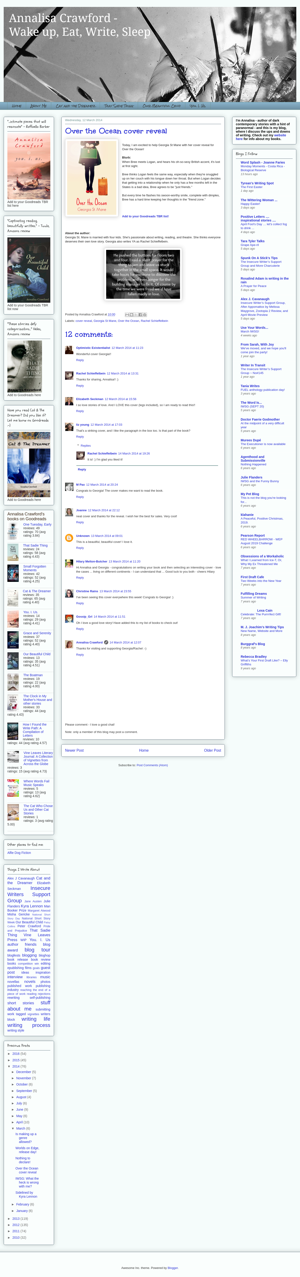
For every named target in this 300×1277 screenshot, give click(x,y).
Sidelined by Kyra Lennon (26, 1194)
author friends (21, 944)
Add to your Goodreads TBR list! (145, 216)
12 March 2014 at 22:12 (104, 510)
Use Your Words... (254, 327)
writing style (15, 1030)
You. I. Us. (198, 105)
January (22, 1211)
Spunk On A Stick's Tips (259, 258)
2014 (16, 1066)
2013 (16, 1218)
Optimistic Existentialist (93, 348)
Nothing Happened (253, 464)
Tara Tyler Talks (253, 241)
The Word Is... (251, 402)
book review (40, 959)
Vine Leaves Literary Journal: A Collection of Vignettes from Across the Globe (38, 758)
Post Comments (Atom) (152, 765)
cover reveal (84, 321)
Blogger (173, 1268)
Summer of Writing (253, 597)
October (22, 1084)
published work (19, 986)
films (28, 968)
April (20, 1122)
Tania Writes (250, 386)
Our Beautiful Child (162, 105)
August (21, 1097)
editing (45, 963)
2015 (16, 1060)
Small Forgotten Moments (34, 568)
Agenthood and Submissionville (253, 458)
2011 (16, 1231)
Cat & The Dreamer (37, 591)
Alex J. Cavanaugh (255, 299)
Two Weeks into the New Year (261, 581)
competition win (28, 963)
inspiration (43, 972)
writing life (36, 1019)
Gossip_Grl (84, 616)
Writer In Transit (253, 365)
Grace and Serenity (37, 633)
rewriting (13, 997)
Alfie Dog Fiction (19, 853)
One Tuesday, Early (37, 524)
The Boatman (33, 675)
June (20, 1109)
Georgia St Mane (105, 321)
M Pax (80, 484)
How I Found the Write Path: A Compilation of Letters (35, 730)
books (11, 963)
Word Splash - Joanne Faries (263, 162)
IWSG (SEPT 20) (252, 406)
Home (16, 105)
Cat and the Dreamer (75, 105)
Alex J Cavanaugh (21, 878)
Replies (86, 445)
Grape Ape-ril (250, 245)
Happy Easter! (250, 204)
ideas (25, 972)
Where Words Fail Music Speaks (36, 783)
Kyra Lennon (32, 906)
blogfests (13, 955)
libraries (32, 977)
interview (15, 977)
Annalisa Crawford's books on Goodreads (26, 516)
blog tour (37, 950)
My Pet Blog (250, 494)
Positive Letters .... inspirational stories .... (258, 218)
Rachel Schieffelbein (154, 321)
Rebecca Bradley (254, 656)
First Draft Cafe (252, 577)
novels (30, 981)
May (19, 1116)
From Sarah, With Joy (257, 344)
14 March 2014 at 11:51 (109, 616)
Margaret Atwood (39, 910)
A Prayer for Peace (254, 286)
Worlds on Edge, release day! (27, 1150)
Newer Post (74, 750)
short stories (20, 1003)
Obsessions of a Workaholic (262, 556)
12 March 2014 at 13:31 (122, 373)
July (19, 1103)
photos (45, 982)
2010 (16, 1237)
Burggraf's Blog (253, 644)
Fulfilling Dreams (254, 593)
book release (17, 959)
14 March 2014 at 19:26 (134, 453)
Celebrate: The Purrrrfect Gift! (261, 614)
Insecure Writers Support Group (28, 894)
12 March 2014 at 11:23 (127, 348)
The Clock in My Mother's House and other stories (37, 699)
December (24, 1072)
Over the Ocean (128, 321)
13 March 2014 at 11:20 (124, 561)
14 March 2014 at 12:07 (125, 642)
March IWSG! (250, 331)
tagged (21, 1014)
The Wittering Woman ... (259, 200)
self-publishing (40, 997)
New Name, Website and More (261, 631)
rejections (44, 994)
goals (36, 968)
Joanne (81, 510)
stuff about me (28, 1006)
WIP (24, 940)
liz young (82, 424)
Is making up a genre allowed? (25, 1138)
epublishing (15, 968)
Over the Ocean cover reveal (26, 1170)
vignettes (33, 1014)
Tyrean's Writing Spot (257, 183)
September (24, 1091)
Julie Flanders (251, 477)
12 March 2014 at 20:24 (102, 484)
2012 (16, 1225)
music (45, 977)
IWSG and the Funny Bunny (260, 481)
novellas (13, 982)
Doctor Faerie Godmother (260, 419)
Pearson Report (253, 535)
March (21, 1128)
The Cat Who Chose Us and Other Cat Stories (38, 809)
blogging (29, 955)
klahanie (247, 515)
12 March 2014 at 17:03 (106, 424)
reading (31, 994)
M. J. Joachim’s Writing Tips (262, 627)
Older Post (212, 750)
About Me (39, 105)
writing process (28, 1025)
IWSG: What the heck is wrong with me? (27, 1182)
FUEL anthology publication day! (263, 390)
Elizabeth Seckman (89, 399)
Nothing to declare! (22, 1160)
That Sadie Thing (119, 105)
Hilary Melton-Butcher (91, 561)
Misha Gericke (18, 914)
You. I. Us (40, 940)
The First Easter (252, 187)
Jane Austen (33, 901)
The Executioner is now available (263, 444)
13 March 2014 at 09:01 (107, 536)
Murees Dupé (251, 440)
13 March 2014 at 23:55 (115, 591)
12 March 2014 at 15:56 (120, 399)
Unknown (83, 536)
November (24, 1078)
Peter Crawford (29, 926)
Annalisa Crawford (89, 642)
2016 (16, 1054)
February (23, 1204)
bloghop (44, 955)
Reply (80, 360)
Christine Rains (87, 591)
